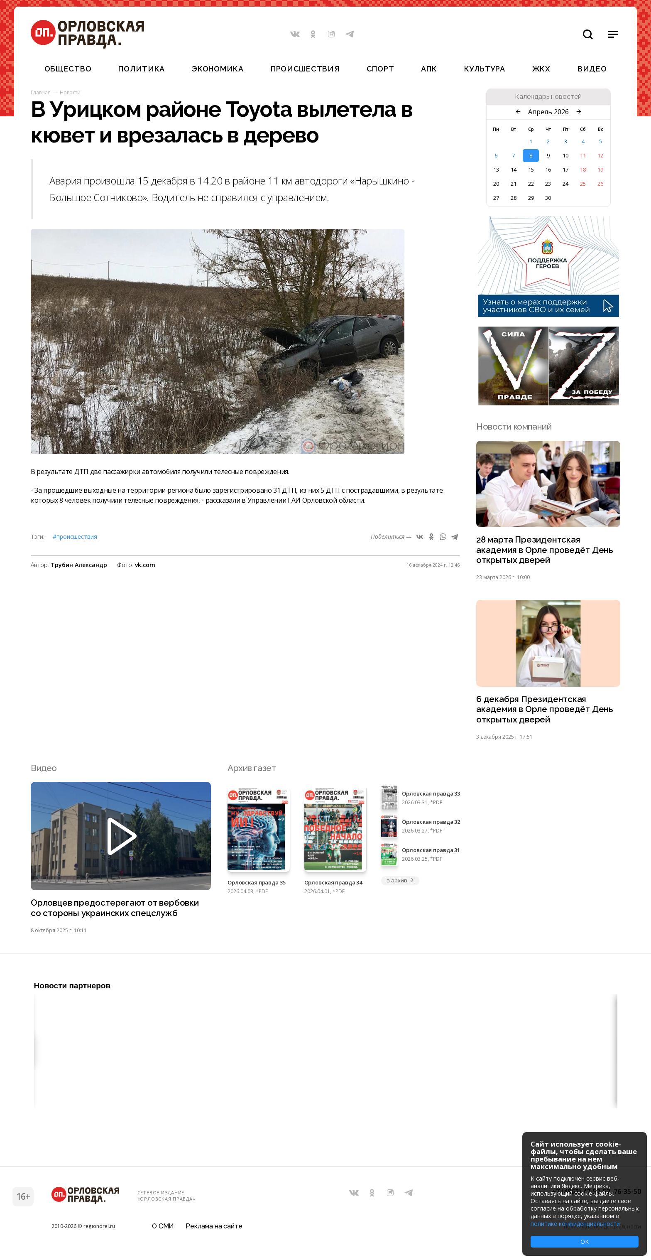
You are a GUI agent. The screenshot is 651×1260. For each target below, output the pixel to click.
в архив (400, 882)
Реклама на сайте (214, 1229)
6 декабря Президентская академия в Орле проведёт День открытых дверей (545, 710)
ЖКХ (541, 68)
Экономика (217, 68)
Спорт (380, 68)
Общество (68, 68)
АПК (429, 68)
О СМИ (163, 1229)
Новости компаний (513, 426)
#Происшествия (75, 536)
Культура (484, 68)
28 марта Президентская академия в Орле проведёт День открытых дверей (545, 550)
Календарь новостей (548, 96)
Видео (592, 68)
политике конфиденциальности (575, 1224)
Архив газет (252, 769)
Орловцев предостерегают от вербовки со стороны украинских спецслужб (116, 909)
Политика (141, 68)
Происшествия (305, 68)
